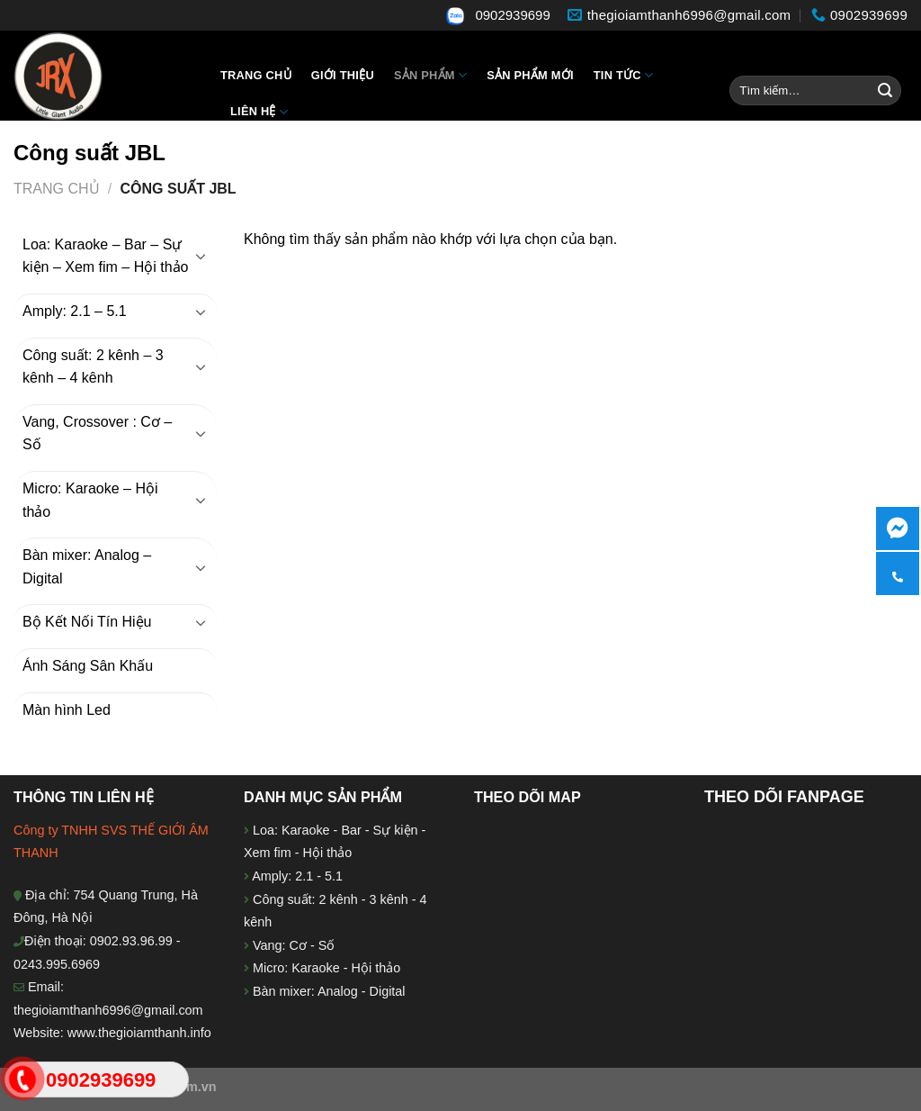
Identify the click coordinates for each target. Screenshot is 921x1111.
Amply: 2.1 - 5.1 (297, 876)
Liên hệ (259, 112)
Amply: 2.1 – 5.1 (74, 311)
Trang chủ (255, 75)
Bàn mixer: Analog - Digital (329, 991)
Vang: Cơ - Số (292, 945)
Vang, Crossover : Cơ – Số (97, 433)
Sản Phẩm (430, 75)
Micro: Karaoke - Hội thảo (324, 968)
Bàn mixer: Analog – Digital (86, 566)
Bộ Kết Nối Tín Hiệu (87, 621)
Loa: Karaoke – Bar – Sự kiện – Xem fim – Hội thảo (105, 256)
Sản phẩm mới (530, 75)
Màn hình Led (66, 710)
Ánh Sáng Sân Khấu (87, 665)
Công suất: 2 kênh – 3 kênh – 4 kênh (93, 367)
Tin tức (623, 75)
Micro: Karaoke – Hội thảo (90, 500)
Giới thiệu (342, 75)
